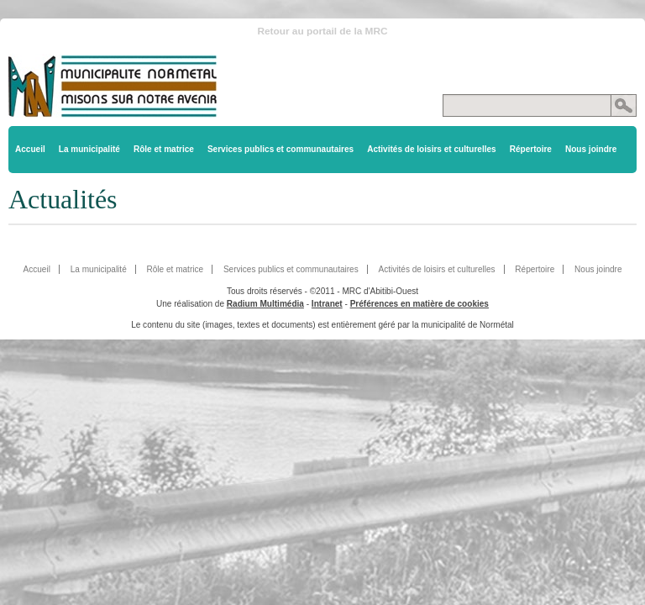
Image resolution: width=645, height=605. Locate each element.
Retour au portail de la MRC (322, 31)
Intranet (327, 303)
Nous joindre (590, 149)
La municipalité (89, 149)
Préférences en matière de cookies (419, 303)
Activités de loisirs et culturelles (431, 149)
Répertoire (531, 149)
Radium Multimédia (265, 303)
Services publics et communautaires (280, 149)
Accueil (30, 149)
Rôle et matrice (164, 149)
